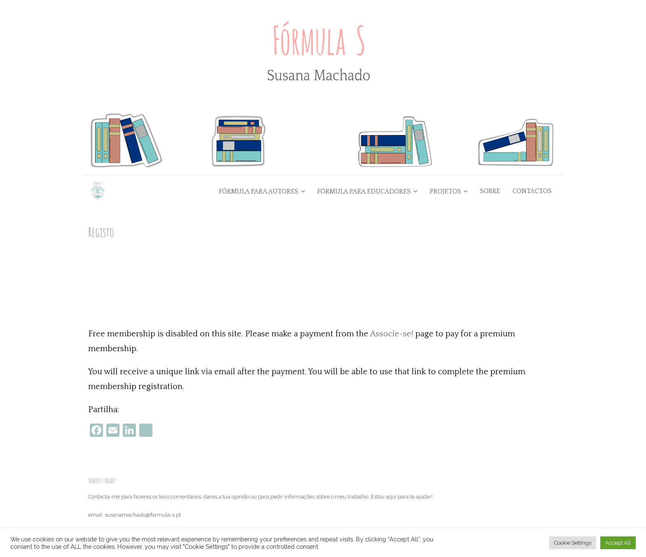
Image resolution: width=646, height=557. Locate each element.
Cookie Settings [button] (572, 543)
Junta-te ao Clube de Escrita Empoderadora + (469, 235)
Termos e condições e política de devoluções (142, 516)
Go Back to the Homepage (365, 235)
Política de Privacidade (115, 498)
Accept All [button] (618, 543)
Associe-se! (391, 281)
